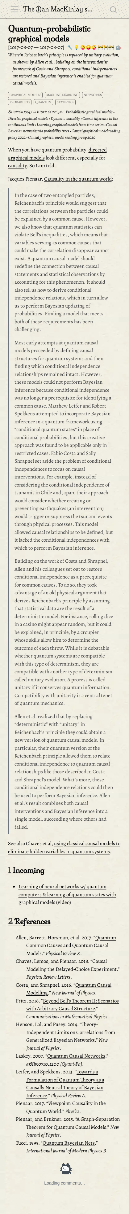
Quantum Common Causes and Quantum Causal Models (71, 945)
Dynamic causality (65, 118)
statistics (65, 102)
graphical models (25, 95)
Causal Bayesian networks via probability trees (62, 128)
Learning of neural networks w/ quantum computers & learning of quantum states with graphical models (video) (67, 894)
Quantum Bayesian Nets (69, 1142)
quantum (43, 102)
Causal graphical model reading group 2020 (61, 137)
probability (20, 102)
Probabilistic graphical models (89, 112)
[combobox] (113, 9)
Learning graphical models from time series (70, 125)
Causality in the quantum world (78, 178)
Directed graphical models (28, 118)
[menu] (14, 9)
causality (17, 165)
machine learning (62, 95)
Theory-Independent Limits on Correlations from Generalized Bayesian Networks (70, 1032)
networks (93, 95)
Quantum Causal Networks (76, 1055)
